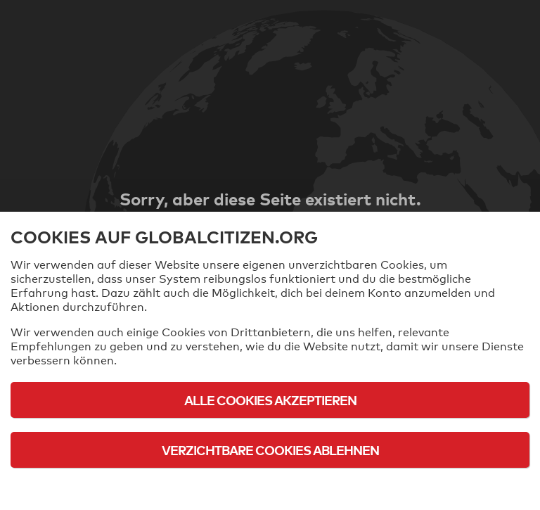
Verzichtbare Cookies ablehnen (270, 450)
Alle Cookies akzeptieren (270, 400)
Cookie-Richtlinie (270, 488)
